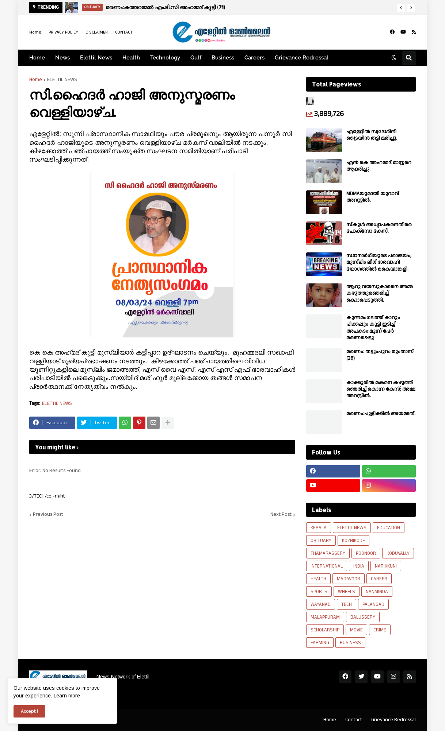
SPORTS (319, 591)
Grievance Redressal (393, 719)
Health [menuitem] (131, 57)
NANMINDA (377, 591)
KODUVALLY (398, 553)
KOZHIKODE (353, 540)
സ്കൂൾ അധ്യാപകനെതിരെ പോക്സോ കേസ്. (379, 228)
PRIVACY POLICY (63, 32)
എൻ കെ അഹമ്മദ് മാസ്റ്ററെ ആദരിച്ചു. (378, 166)
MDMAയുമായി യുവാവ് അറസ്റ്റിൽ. (372, 197)
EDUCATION (388, 528)
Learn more (67, 696)
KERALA (319, 528)
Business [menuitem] (223, 57)
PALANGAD (373, 604)
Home (35, 32)
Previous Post (48, 514)
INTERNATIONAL (327, 566)
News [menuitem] (62, 57)
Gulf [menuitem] (195, 57)
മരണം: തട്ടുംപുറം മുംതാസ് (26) (380, 354)
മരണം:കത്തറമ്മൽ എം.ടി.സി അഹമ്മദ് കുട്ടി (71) (165, 7)
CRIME (379, 630)
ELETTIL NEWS (62, 79)
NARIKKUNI (386, 566)
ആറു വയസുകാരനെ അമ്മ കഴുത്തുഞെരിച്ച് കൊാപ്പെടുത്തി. (379, 293)
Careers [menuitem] (254, 57)
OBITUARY (321, 540)
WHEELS (346, 591)
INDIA (358, 566)
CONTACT (124, 32)
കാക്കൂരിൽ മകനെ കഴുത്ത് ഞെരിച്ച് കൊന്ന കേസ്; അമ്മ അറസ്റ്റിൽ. (380, 389)
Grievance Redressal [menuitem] (301, 57)
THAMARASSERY (328, 553)
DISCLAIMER (96, 32)
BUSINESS (350, 642)
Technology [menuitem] (165, 57)
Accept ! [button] (29, 711)
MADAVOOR (348, 579)
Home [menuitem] (37, 57)
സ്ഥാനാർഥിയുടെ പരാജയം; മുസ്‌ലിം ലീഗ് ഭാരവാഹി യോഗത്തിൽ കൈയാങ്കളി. (378, 262)
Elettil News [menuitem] (96, 57)
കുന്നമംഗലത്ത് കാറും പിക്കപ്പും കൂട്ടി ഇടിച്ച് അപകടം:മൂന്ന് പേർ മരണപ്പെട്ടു (373, 327)
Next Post (281, 514)
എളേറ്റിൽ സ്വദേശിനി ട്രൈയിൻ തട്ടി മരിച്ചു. (371, 135)
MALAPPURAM (325, 617)
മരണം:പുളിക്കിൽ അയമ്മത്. (380, 413)
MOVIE (356, 630)
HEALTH (318, 579)
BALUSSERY (362, 617)
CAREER (379, 579)
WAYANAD (321, 604)
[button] (400, 7)
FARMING (320, 642)
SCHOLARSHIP (325, 630)
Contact (353, 719)
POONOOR (366, 553)
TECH (346, 604)
